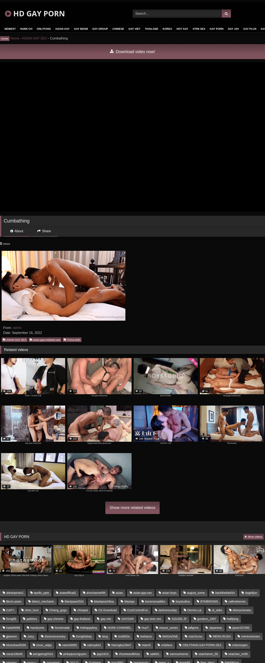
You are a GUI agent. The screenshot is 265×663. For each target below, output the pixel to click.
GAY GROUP (100, 28)
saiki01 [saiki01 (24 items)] (154, 654)
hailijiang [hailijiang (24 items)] (232, 618)
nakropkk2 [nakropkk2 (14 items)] (94, 645)
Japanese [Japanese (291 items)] (215, 627)
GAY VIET (134, 28)
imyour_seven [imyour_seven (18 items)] (168, 627)
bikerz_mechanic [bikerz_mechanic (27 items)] (43, 601)
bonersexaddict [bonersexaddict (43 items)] (155, 601)
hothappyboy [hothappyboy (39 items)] (88, 627)
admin (17, 328)
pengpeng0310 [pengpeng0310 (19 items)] (43, 654)
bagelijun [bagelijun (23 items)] (251, 592)
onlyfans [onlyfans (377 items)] (166, 645)
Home (15, 38)
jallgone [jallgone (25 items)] (193, 627)
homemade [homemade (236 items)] (62, 627)
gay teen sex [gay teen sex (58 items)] (152, 618)
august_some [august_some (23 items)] (196, 592)
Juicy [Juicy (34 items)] (30, 636)
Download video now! (132, 51)
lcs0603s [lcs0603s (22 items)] (124, 636)
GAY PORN (217, 28)
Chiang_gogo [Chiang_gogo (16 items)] (58, 610)
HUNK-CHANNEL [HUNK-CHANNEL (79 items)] (119, 627)
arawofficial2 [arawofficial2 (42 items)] (68, 592)
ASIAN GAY (62, 28)
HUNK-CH (26, 28)
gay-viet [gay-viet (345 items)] (106, 618)
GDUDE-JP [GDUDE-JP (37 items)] (179, 618)
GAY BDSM (81, 28)
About (16, 231)
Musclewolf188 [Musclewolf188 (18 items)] (16, 645)
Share (44, 231)
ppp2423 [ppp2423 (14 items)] (102, 654)
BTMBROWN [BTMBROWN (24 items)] (209, 601)
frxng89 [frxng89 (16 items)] (11, 618)
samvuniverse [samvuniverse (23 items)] (179, 654)
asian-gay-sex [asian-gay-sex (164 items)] (142, 592)
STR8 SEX (199, 28)
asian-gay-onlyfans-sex (45, 339)
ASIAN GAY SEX (34, 38)
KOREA (167, 28)
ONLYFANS (44, 28)
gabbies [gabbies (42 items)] (32, 618)
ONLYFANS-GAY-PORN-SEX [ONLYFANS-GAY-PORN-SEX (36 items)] (202, 645)
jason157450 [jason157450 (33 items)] (240, 627)
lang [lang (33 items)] (105, 636)
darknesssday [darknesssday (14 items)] (168, 610)
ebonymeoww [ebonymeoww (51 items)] (242, 610)
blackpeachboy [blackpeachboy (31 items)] (104, 601)
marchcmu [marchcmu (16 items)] (195, 636)
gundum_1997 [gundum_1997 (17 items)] (206, 618)
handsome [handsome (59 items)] (37, 627)
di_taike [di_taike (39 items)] (217, 610)
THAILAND (151, 28)
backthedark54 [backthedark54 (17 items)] (225, 592)
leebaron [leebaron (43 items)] (146, 636)
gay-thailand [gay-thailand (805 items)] (82, 618)
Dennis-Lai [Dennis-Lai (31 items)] (194, 610)
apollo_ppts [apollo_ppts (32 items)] (41, 592)
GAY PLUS (249, 28)
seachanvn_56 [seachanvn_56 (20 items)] (208, 654)
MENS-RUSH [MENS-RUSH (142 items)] (222, 636)
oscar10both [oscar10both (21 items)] (14, 654)
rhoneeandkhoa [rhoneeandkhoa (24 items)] (129, 654)
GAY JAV (233, 28)
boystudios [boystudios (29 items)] (183, 601)
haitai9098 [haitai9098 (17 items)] (13, 627)
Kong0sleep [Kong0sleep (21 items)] (84, 636)
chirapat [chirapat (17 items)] (82, 610)
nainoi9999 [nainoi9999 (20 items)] (69, 645)
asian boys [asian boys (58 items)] (169, 592)
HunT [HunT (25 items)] (145, 627)
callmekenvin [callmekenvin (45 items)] (237, 601)
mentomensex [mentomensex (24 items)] (250, 636)
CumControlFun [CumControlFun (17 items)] (137, 610)
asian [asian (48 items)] (119, 592)
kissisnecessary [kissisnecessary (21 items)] (55, 636)
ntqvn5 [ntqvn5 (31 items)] (146, 645)
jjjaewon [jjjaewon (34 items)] (11, 636)
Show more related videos (132, 507)
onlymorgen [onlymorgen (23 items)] (239, 645)
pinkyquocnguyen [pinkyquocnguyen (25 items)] (74, 654)
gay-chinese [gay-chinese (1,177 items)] (55, 618)
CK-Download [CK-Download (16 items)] (107, 610)
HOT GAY (182, 28)
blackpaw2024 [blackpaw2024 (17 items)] (74, 601)
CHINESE (118, 28)
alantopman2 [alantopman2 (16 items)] (14, 592)
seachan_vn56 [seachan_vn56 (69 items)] (238, 654)
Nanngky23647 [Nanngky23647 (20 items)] (121, 645)
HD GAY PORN (35, 13)
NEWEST (10, 28)
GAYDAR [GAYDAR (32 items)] (127, 618)
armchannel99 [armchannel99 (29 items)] (95, 592)
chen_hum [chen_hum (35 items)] (32, 610)
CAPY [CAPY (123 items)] (10, 610)
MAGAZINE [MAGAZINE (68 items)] (170, 636)
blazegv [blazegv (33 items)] (129, 601)
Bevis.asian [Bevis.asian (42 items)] (13, 601)
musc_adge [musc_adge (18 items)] (44, 645)
